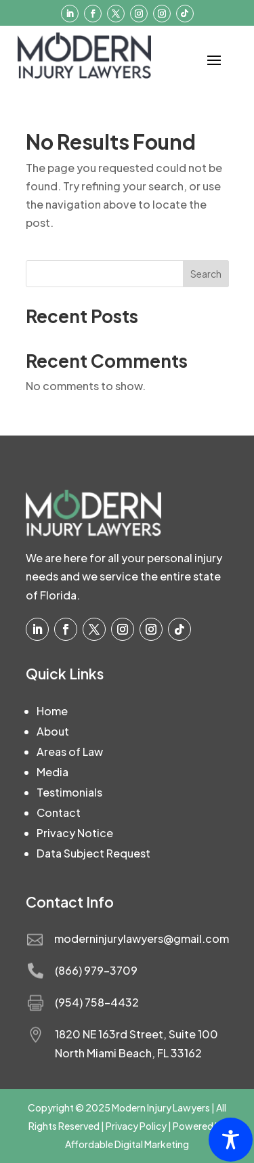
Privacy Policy (136, 1126)
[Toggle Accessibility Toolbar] (230, 1139)
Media (52, 772)
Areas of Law (70, 751)
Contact (59, 812)
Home (52, 711)
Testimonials (69, 792)
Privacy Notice (75, 833)
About (53, 731)
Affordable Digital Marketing (127, 1144)
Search (205, 274)
